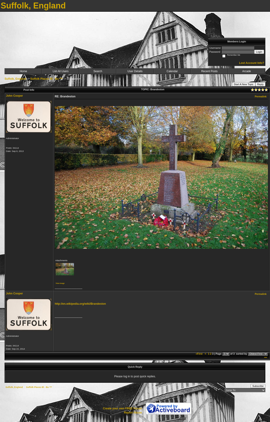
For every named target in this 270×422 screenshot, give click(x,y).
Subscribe (258, 386)
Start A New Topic (244, 84)
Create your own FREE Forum (122, 408)
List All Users (60, 71)
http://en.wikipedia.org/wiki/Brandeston (80, 303)
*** (265, 357)
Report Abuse (133, 412)
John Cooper (14, 95)
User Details (135, 71)
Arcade (246, 71)
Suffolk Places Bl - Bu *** (46, 78)
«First (199, 353)
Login (259, 51)
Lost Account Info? (251, 63)
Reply (260, 84)
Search (97, 71)
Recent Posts (209, 71)
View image (60, 283)
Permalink (261, 96)
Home (23, 71)
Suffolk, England (15, 78)
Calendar (172, 71)
